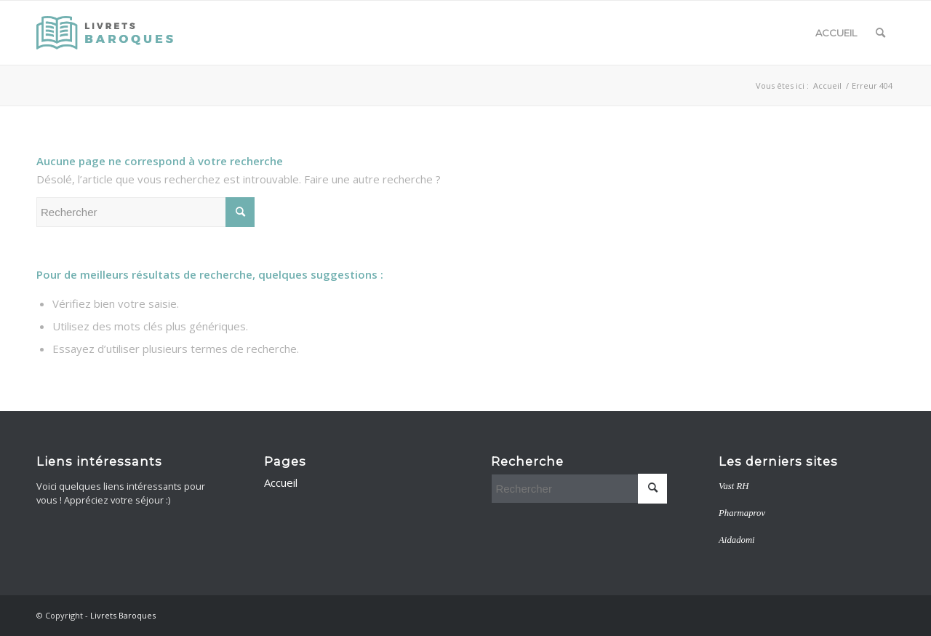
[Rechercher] (880, 33)
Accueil (836, 33)
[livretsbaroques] (106, 33)
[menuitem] (880, 33)
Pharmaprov (742, 513)
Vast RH (733, 486)
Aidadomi (737, 540)
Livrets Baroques (123, 615)
